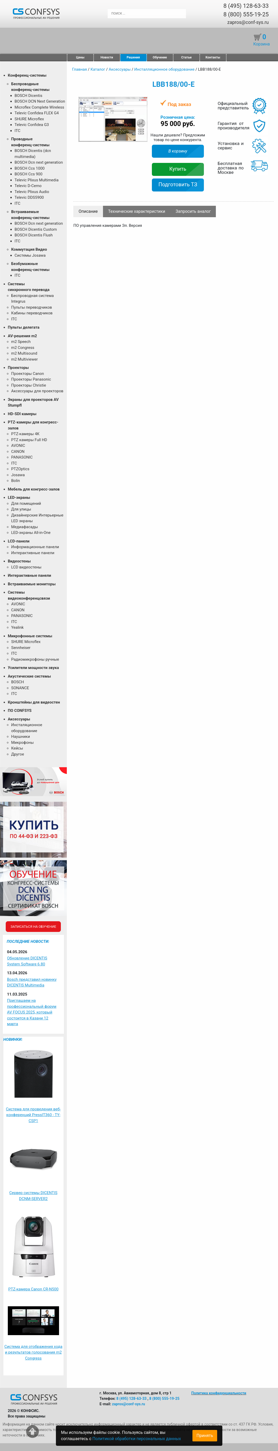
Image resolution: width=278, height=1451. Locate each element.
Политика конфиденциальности (218, 1393)
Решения (133, 57)
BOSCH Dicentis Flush (34, 235)
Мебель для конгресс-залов (34, 489)
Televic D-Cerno (28, 185)
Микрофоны (22, 742)
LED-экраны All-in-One (30, 532)
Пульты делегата (24, 327)
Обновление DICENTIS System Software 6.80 (27, 961)
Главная (79, 69)
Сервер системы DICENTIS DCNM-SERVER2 (33, 1195)
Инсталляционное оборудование (164, 69)
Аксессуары (19, 719)
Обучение (160, 57)
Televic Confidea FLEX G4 (37, 113)
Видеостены (19, 561)
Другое (17, 754)
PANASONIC (22, 457)
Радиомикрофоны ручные (35, 659)
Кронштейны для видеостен (34, 702)
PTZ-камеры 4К (25, 434)
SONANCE (20, 688)
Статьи (186, 57)
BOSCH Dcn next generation (39, 162)
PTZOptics (20, 469)
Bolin (15, 480)
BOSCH (17, 682)
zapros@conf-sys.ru (248, 22)
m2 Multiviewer (24, 359)
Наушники (20, 736)
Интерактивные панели (32, 553)
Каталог (97, 69)
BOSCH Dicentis (28, 95)
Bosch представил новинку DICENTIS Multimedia (32, 982)
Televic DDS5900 (29, 197)
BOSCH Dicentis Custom (36, 229)
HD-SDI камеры (22, 414)
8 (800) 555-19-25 (246, 14)
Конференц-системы (27, 75)
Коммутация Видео (29, 249)
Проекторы (18, 367)
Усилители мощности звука (33, 667)
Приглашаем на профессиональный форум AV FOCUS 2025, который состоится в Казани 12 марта (31, 1012)
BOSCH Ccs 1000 (30, 168)
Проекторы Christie (28, 385)
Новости (107, 57)
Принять (204, 1435)
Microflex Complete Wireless (39, 107)
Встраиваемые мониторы (32, 584)
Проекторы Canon (27, 373)
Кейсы (17, 748)
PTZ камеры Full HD (29, 440)
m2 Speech (21, 341)
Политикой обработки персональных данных (136, 1438)
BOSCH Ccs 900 (28, 174)
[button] (143, 101)
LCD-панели (18, 541)
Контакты (212, 57)
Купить (177, 169)
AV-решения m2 (22, 336)
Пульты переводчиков (31, 307)
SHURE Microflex (29, 119)
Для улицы (21, 509)
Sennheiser (20, 647)
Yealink (17, 627)
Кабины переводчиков (32, 313)
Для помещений (26, 503)
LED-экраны (19, 497)
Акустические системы (29, 676)
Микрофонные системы (30, 636)
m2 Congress (22, 347)
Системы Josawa (30, 255)
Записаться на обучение (33, 927)
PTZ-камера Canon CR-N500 (33, 1289)
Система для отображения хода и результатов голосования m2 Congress (33, 1352)
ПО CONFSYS (19, 710)
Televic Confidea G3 (32, 124)
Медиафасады (24, 527)
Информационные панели (35, 547)
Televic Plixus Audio (32, 191)
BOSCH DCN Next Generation (40, 101)
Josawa (18, 475)
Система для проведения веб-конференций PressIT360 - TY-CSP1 (33, 1115)
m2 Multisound (24, 353)
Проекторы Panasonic (31, 379)
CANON (17, 451)
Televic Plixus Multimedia (37, 180)
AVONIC (18, 445)
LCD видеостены (26, 567)
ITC (17, 130)
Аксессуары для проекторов (37, 391)
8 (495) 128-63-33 (246, 6)
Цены (80, 57)
